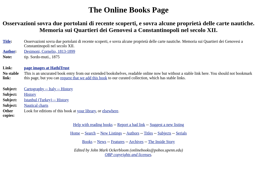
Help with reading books (93, 124)
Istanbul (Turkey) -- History (46, 100)
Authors (132, 133)
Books (87, 142)
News (101, 142)
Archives (136, 142)
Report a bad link (131, 124)
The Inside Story (161, 142)
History (30, 94)
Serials (181, 133)
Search (90, 133)
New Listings (111, 133)
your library (86, 111)
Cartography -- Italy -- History (48, 89)
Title (7, 41)
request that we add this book (83, 78)
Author (9, 51)
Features (117, 142)
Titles (148, 133)
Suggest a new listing (167, 124)
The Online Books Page (128, 9)
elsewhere (110, 111)
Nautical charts (36, 105)
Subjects (164, 133)
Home (75, 133)
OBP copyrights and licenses (128, 154)
